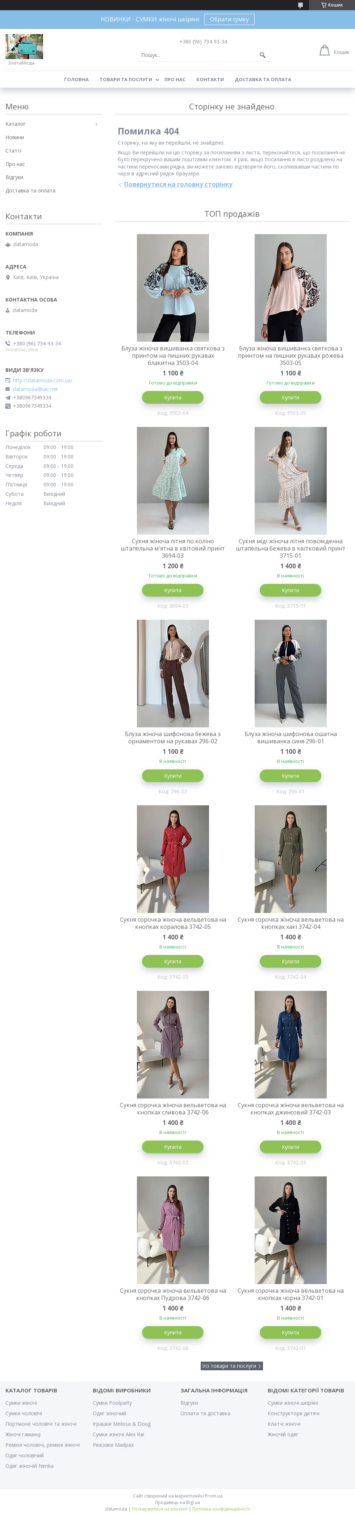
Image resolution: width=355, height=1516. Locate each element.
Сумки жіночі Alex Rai (118, 1434)
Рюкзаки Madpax (113, 1444)
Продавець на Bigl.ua (177, 1502)
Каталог (15, 123)
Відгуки (14, 177)
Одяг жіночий (109, 1413)
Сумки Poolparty (112, 1402)
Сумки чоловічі (23, 1413)
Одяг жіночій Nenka (29, 1465)
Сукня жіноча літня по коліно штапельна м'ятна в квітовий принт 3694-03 (173, 548)
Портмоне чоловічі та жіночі (40, 1423)
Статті (13, 150)
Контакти (210, 79)
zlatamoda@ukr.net (35, 389)
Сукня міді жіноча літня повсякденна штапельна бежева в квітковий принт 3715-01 (291, 548)
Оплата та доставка (205, 1413)
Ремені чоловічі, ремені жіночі (42, 1444)
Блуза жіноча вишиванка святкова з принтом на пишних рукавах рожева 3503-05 (290, 355)
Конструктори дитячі (294, 1413)
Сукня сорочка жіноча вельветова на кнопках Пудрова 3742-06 (173, 1294)
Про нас (174, 79)
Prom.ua (213, 1496)
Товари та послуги (126, 79)
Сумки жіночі (21, 1402)
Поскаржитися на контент (160, 1509)
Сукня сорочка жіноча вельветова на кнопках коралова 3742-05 (173, 923)
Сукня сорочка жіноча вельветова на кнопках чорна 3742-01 (291, 1294)
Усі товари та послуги (229, 1365)
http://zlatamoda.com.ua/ (42, 380)
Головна (76, 79)
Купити (172, 397)
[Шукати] (262, 55)
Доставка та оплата (263, 79)
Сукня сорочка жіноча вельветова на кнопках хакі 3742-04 (291, 923)
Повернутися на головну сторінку (178, 184)
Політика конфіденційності (221, 1509)
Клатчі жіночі (284, 1423)
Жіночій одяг (283, 1434)
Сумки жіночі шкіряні (293, 1402)
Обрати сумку (229, 19)
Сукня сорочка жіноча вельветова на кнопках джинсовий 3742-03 (291, 1108)
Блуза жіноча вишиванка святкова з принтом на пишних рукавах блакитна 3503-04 (173, 355)
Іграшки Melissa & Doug (122, 1423)
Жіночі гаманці (23, 1434)
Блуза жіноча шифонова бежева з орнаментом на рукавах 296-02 (173, 737)
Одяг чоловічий (24, 1455)
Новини (14, 137)
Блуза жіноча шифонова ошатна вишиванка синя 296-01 (291, 737)
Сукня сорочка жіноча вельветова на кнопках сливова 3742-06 (173, 1108)
